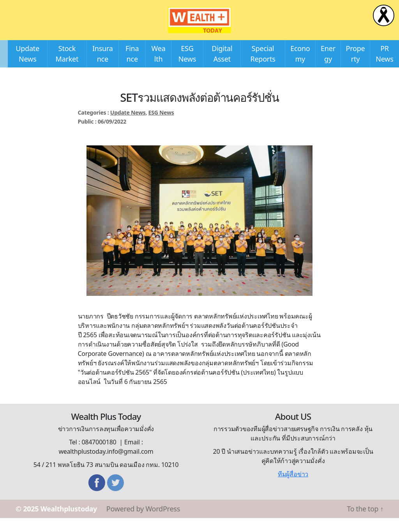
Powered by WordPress (145, 517)
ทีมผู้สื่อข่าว (293, 483)
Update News (128, 121)
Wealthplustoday (70, 517)
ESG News (161, 121)
